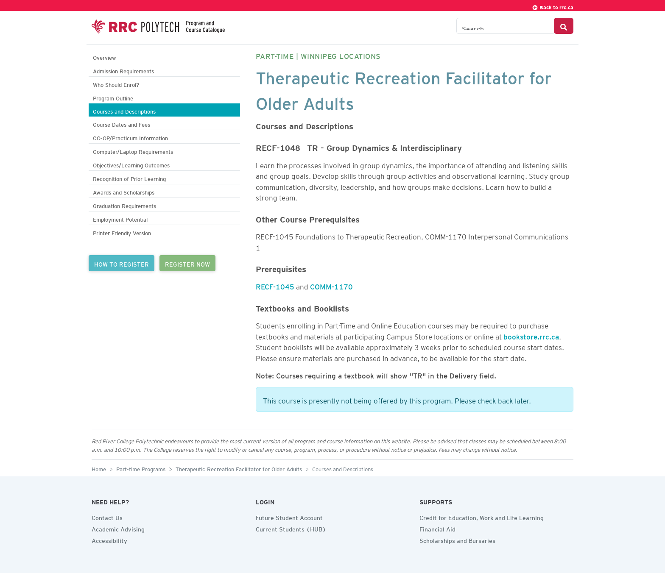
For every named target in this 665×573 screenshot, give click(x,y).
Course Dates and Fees (121, 123)
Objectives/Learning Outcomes (131, 164)
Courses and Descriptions (124, 110)
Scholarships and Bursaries (457, 539)
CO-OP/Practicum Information (130, 137)
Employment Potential (120, 218)
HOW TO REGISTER (121, 263)
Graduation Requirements (124, 205)
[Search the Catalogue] (505, 26)
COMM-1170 (331, 285)
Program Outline (113, 97)
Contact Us (107, 517)
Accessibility (109, 539)
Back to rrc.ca (552, 6)
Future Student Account (289, 517)
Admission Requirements (123, 70)
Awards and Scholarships (123, 191)
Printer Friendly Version (122, 232)
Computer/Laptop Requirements (133, 151)
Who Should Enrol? (116, 84)
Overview (104, 56)
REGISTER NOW (187, 263)
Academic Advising (118, 528)
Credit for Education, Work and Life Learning (481, 517)
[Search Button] (563, 26)
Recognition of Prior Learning (129, 178)
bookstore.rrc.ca (531, 335)
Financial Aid (437, 528)
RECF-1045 (275, 285)
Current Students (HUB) (291, 528)
